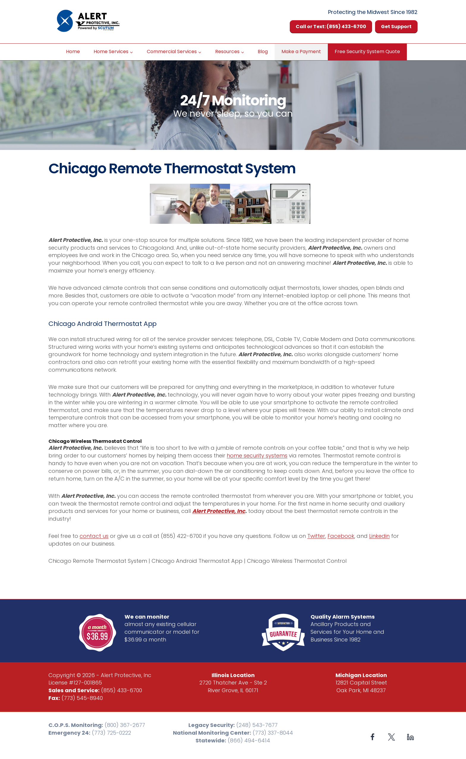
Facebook (341, 536)
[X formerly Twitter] (391, 737)
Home (73, 51)
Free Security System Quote (367, 51)
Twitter (316, 536)
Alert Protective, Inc (218, 511)
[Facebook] (372, 737)
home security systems (257, 455)
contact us (94, 536)
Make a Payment (301, 51)
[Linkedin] (410, 737)
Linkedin (379, 536)
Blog (263, 51)
